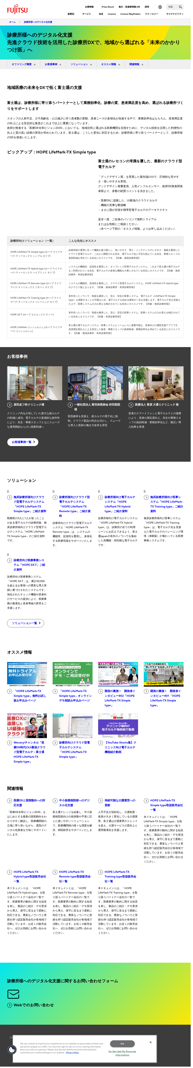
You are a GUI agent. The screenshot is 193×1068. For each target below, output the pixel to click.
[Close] (150, 1042)
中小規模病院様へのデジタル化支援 (71, 802)
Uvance (112, 14)
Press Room (108, 7)
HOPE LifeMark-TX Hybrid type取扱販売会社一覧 (26, 876)
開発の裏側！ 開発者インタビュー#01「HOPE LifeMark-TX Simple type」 (162, 698)
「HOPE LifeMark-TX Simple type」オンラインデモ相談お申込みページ (72, 695)
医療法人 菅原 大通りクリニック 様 (153, 404)
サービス (86, 14)
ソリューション (80, 64)
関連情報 (134, 64)
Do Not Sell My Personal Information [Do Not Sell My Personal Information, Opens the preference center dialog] (122, 1053)
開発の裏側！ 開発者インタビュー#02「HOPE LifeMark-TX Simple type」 (116, 698)
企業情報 (89, 7)
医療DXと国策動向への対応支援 (26, 802)
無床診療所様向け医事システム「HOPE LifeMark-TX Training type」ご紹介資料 (163, 504)
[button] (12, 1050)
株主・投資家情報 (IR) (129, 7)
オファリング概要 (22, 64)
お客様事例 (51, 64)
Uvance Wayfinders (130, 14)
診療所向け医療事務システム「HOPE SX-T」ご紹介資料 (26, 564)
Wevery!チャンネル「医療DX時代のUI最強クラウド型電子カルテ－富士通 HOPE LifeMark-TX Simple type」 (26, 751)
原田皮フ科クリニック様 (25, 404)
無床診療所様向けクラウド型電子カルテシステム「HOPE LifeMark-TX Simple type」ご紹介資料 (26, 504)
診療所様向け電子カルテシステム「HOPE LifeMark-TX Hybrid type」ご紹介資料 (116, 504)
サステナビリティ (175, 14)
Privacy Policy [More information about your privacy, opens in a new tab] (72, 1052)
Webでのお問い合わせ (30, 1005)
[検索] (175, 7)
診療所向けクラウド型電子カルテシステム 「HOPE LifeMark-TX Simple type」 (71, 749)
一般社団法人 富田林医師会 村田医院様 (94, 406)
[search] (180, 6)
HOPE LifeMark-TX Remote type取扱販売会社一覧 (72, 876)
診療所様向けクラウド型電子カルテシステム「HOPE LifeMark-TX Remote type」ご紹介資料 (72, 506)
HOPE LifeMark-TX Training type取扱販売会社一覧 (117, 876)
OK (122, 1043)
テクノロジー (151, 14)
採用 (147, 7)
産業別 (71, 14)
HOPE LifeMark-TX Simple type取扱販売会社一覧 (163, 805)
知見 (101, 14)
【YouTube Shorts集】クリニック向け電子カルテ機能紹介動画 (117, 747)
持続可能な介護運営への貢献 (116, 802)
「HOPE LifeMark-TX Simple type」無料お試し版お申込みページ (26, 695)
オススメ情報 (109, 64)
